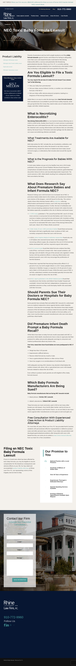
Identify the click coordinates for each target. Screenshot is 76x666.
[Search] (12, 24)
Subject (19, 553)
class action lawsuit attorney (62, 435)
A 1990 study (33, 214)
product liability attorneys (21, 468)
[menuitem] (6, 15)
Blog (54, 9)
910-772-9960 (64, 9)
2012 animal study (37, 248)
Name (20, 537)
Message (20, 561)
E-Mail (20, 545)
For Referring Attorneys (44, 9)
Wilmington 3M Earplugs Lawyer (10, 60)
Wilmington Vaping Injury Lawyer (10, 70)
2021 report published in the (47, 279)
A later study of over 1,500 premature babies (43, 229)
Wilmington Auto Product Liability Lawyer (12, 63)
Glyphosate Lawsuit (7, 66)
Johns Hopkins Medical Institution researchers (49, 237)
